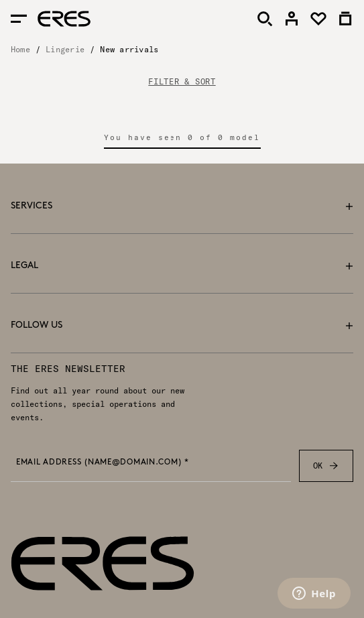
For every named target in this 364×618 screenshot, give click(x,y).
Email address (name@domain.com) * (102, 462)
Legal (182, 266)
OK (326, 465)
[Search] (265, 19)
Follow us (182, 325)
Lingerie (65, 49)
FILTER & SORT (181, 81)
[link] (292, 19)
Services (182, 206)
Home (20, 49)
